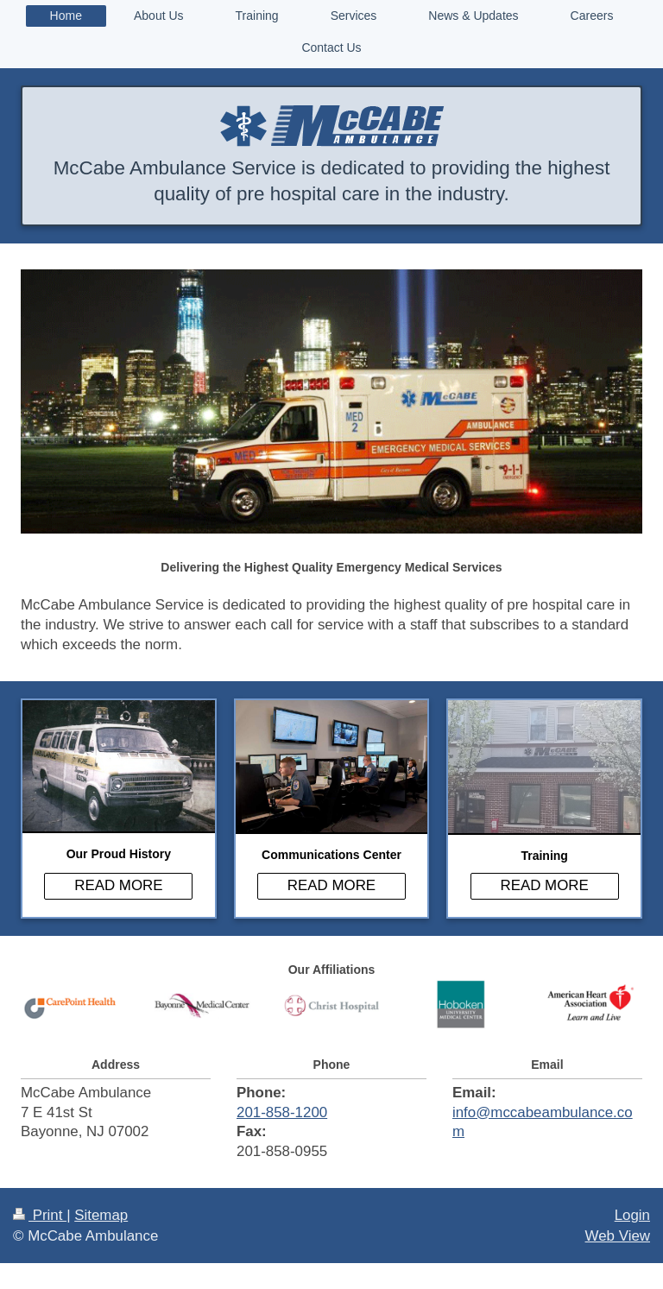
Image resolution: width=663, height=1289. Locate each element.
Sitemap (101, 1215)
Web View (617, 1236)
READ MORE (118, 885)
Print (39, 1215)
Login (632, 1215)
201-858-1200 (282, 1112)
